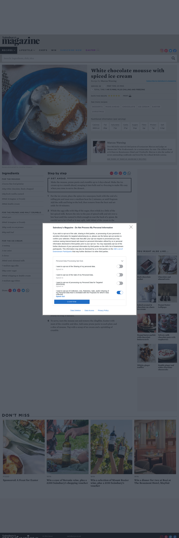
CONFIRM (71, 302)
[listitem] (89, 261)
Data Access (89, 310)
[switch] (120, 266)
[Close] (132, 227)
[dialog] (90, 269)
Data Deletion (76, 310)
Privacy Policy (103, 310)
